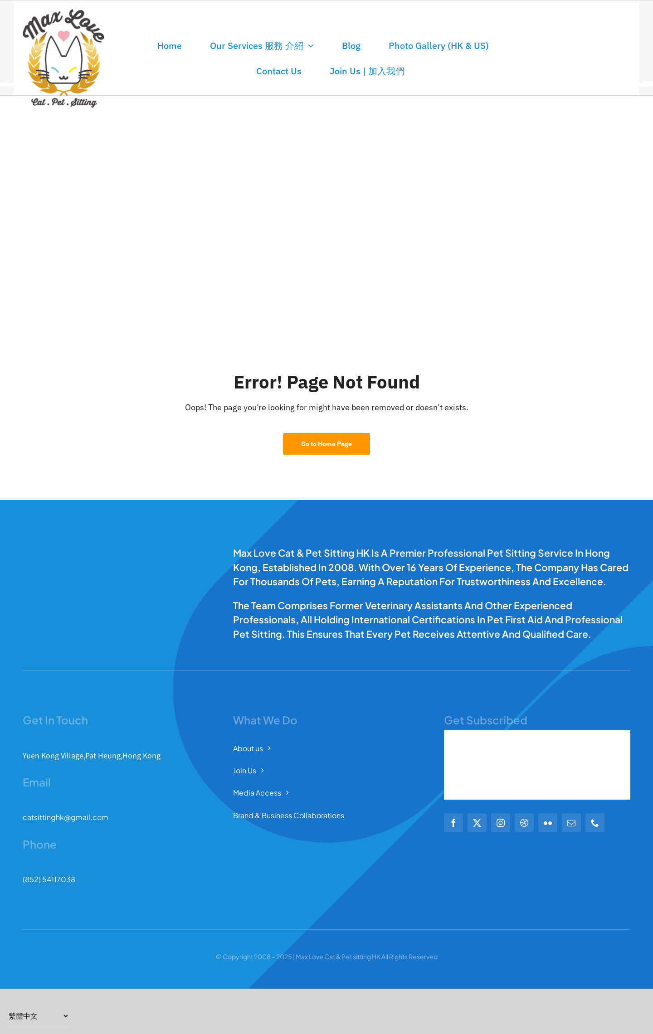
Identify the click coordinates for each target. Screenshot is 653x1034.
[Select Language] (38, 1016)
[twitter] (477, 822)
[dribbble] (524, 822)
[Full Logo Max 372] (63, 13)
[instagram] (500, 822)
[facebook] (453, 822)
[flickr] (547, 822)
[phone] (594, 822)
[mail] (571, 822)
